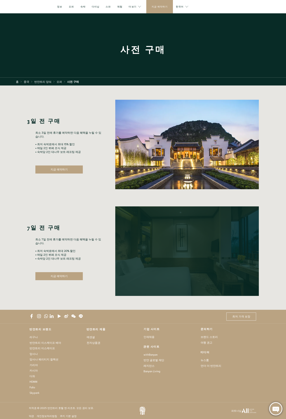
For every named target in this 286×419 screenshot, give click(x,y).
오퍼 (59, 81)
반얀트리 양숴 (42, 81)
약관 (31, 416)
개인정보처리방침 (47, 416)
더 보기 (219, 7)
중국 (26, 81)
